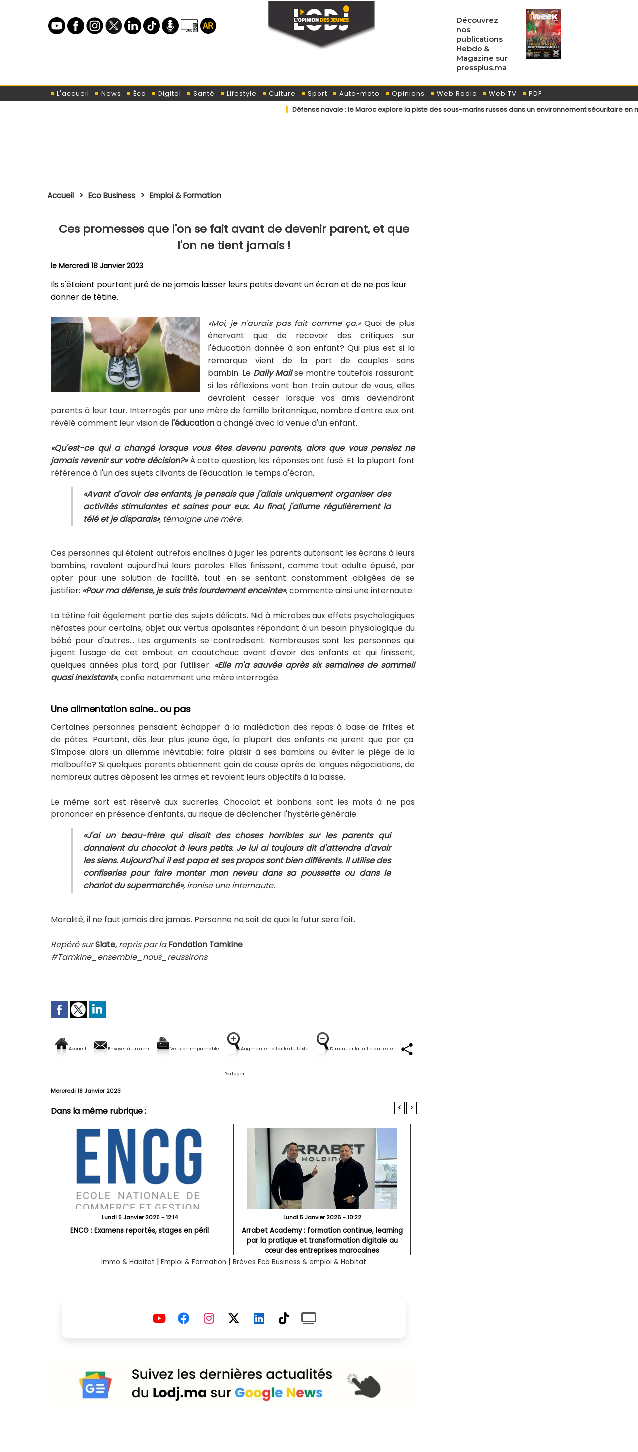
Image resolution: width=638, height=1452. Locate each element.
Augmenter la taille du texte (353, 1048)
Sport (314, 93)
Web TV (499, 93)
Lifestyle (238, 93)
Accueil (63, 195)
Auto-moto (356, 93)
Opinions (405, 93)
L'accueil (69, 93)
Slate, (106, 944)
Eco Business (120, 195)
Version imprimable (238, 1048)
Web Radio (453, 93)
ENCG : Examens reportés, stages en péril (140, 1252)
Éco (136, 93)
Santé (200, 93)
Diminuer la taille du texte (208, 1082)
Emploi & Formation (203, 195)
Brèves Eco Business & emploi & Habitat (310, 1283)
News (107, 93)
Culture (279, 93)
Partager (297, 1082)
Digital (166, 93)
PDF (532, 93)
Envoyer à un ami (143, 1048)
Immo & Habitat (111, 1283)
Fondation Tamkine (206, 944)
